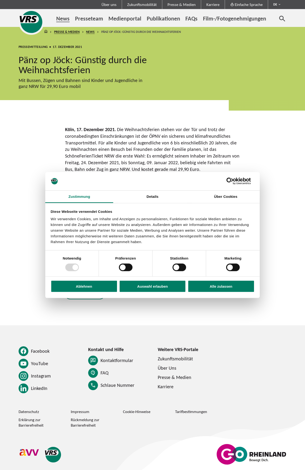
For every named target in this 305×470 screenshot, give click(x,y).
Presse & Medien (182, 4)
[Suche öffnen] (282, 18)
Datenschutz (29, 411)
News (90, 32)
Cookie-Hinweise (136, 411)
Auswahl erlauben (152, 286)
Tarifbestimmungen (191, 411)
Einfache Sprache (246, 4)
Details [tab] (152, 196)
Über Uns (167, 368)
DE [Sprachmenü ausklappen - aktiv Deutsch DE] (275, 4)
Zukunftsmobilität (142, 4)
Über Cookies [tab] (225, 196)
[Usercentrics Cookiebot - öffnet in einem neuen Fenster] (233, 181)
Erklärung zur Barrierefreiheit (31, 422)
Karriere (212, 4)
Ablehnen (84, 286)
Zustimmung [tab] (79, 196)
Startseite (45, 32)
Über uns (109, 4)
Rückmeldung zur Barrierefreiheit (85, 422)
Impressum (80, 411)
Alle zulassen (221, 286)
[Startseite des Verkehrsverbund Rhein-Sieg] (31, 22)
